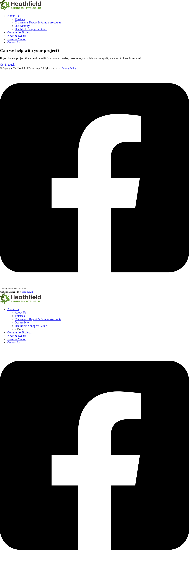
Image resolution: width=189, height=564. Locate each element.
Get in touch (7, 64)
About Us (13, 15)
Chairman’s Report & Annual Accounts (38, 22)
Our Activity (22, 25)
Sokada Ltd (27, 291)
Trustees (20, 19)
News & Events (16, 35)
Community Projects (19, 32)
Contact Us (14, 42)
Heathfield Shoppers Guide (31, 29)
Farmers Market (16, 39)
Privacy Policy (69, 68)
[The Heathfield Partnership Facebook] (94, 562)
